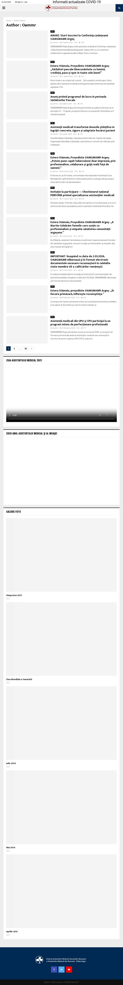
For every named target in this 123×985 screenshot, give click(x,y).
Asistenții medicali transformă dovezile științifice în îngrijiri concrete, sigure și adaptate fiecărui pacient (82, 129)
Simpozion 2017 (14, 595)
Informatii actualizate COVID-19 (77, 2)
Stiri (52, 31)
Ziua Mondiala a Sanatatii (19, 679)
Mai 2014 (10, 847)
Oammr (22, 20)
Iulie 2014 (11, 763)
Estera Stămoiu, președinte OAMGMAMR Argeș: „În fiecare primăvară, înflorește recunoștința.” (82, 292)
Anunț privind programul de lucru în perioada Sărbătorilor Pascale (78, 98)
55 (26, 349)
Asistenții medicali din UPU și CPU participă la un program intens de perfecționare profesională (80, 323)
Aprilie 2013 (12, 931)
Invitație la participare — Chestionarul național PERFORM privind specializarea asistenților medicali (82, 193)
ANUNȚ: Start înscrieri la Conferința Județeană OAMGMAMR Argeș (79, 37)
